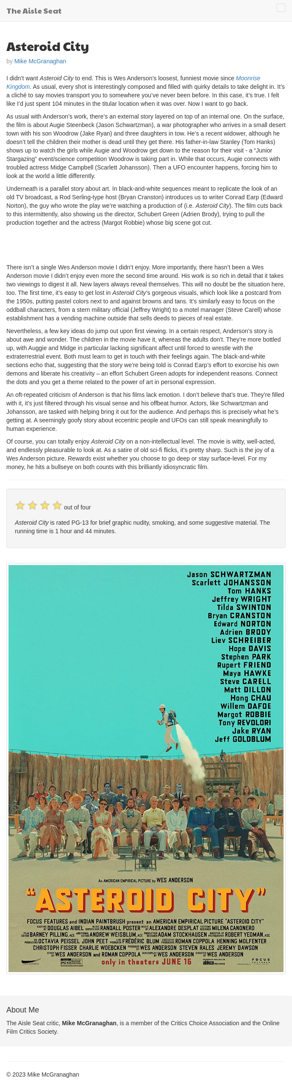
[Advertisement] (105, 244)
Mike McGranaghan (40, 61)
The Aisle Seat (34, 10)
